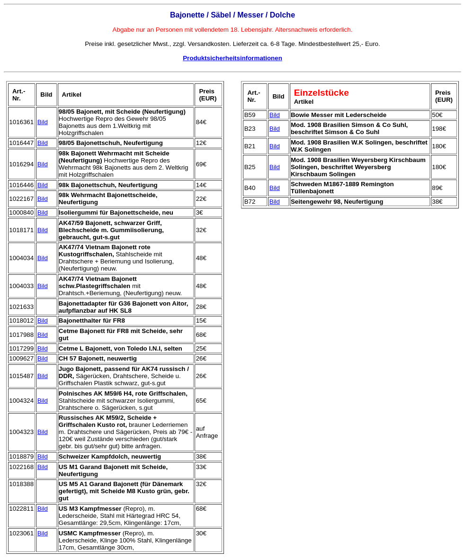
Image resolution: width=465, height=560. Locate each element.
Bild (42, 122)
